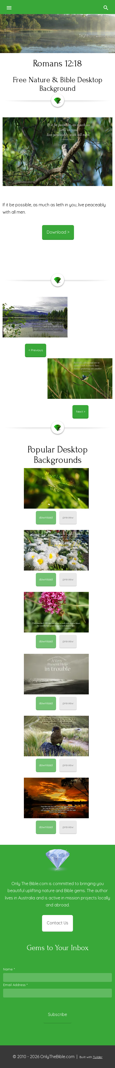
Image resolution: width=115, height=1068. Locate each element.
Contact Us (57, 922)
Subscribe (57, 1014)
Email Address (15, 985)
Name (9, 969)
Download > (58, 232)
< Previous (36, 350)
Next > (80, 411)
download (46, 517)
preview (68, 517)
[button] (9, 7)
